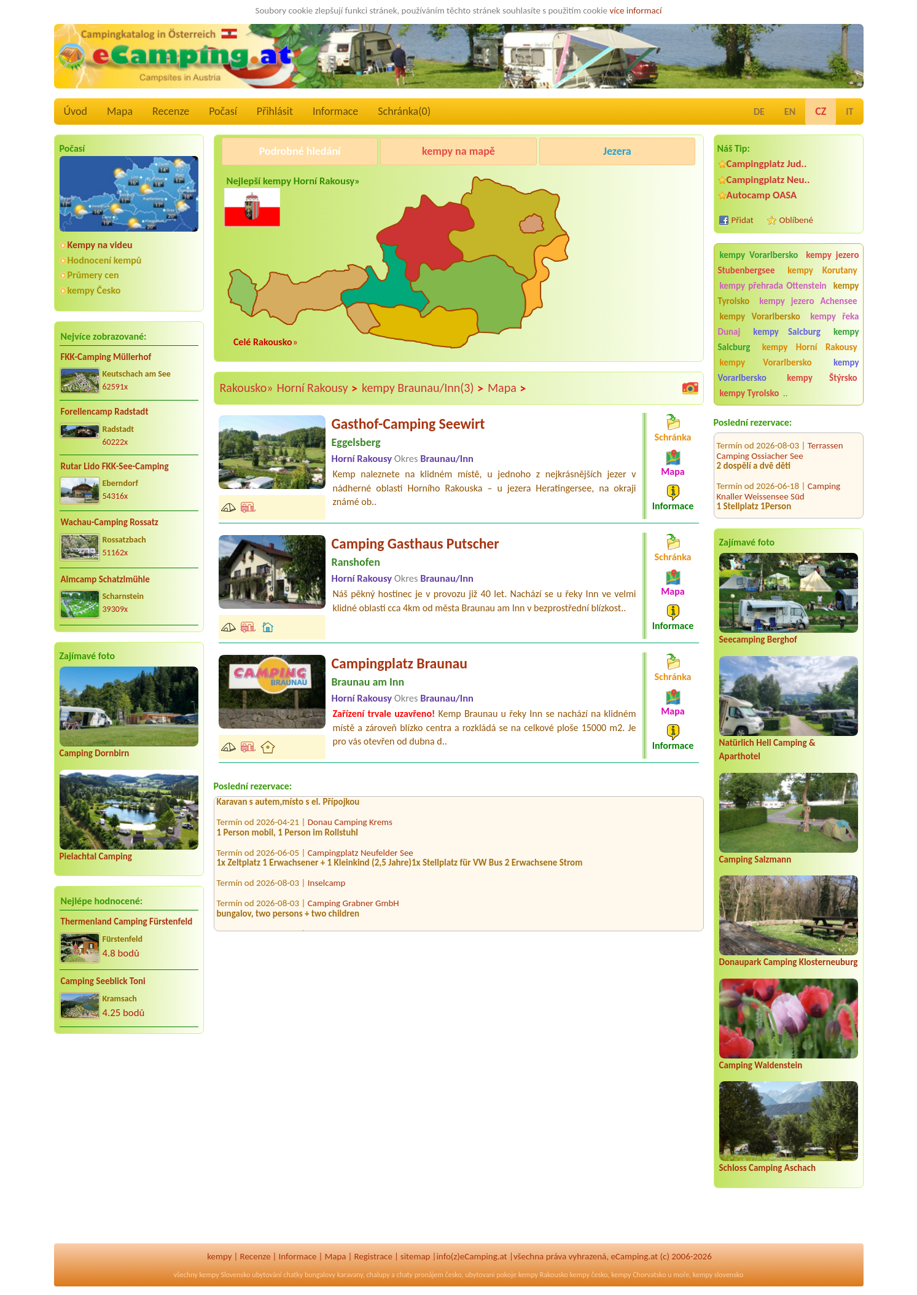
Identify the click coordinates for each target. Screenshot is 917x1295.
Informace (335, 111)
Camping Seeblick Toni (103, 981)
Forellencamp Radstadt (105, 411)
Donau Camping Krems (350, 826)
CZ (820, 111)
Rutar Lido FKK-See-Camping (115, 466)
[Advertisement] (129, 1139)
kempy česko (589, 1274)
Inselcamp (327, 887)
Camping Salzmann (755, 859)
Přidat (743, 219)
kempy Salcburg (786, 331)
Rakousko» (246, 387)
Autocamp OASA (762, 195)
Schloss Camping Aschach (767, 1167)
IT (849, 111)
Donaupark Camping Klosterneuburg (788, 962)
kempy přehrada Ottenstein (773, 285)
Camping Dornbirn (95, 753)
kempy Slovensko (224, 1274)
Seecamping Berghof (758, 639)
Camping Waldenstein (761, 1065)
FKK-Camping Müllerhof (106, 356)
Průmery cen (93, 275)
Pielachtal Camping (96, 856)
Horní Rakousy (317, 388)
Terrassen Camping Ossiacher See (780, 437)
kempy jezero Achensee (808, 301)
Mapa (120, 111)
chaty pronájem (420, 1274)
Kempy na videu (100, 245)
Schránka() (404, 111)
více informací (635, 10)
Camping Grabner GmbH (353, 907)
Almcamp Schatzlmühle (105, 579)
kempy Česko (94, 290)
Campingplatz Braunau (400, 663)
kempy (219, 1256)
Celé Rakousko (262, 342)
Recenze (170, 111)
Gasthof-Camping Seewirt (408, 423)
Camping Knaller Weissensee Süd (779, 478)
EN (789, 111)
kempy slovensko (718, 1274)
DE (759, 111)
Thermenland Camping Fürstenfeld (127, 921)
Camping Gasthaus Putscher (415, 543)
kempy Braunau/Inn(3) (423, 388)
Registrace (373, 1256)
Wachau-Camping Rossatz (109, 522)
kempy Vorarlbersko (759, 254)
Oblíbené (796, 219)
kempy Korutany (822, 270)
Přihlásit (275, 111)
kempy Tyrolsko (749, 393)
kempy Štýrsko (822, 377)
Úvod (75, 111)
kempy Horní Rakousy (809, 347)
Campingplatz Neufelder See (360, 857)
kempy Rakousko (543, 1274)
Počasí (223, 111)
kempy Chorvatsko (638, 1274)
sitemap (415, 1256)
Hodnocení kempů (105, 260)
